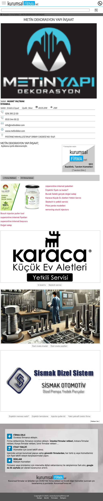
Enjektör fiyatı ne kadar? (56, 190)
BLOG (46, 498)
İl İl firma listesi (27, 178)
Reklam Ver (95, 421)
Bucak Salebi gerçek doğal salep (60, 194)
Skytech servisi (55, 285)
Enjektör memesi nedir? (19, 416)
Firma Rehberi (15, 15)
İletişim (63, 498)
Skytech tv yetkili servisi (56, 202)
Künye (39, 498)
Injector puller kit (58, 416)
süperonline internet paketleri (59, 186)
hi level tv (42, 285)
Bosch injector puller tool (12, 213)
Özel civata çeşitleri (59, 346)
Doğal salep (6, 225)
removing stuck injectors (57, 209)
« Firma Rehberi (9, 178)
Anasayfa (6, 15)
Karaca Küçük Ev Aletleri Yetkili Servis (63, 198)
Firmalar (54, 498)
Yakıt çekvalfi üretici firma (79, 416)
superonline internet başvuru (14, 221)
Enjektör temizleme (40, 416)
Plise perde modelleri (55, 205)
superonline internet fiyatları (14, 217)
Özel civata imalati (40, 346)
